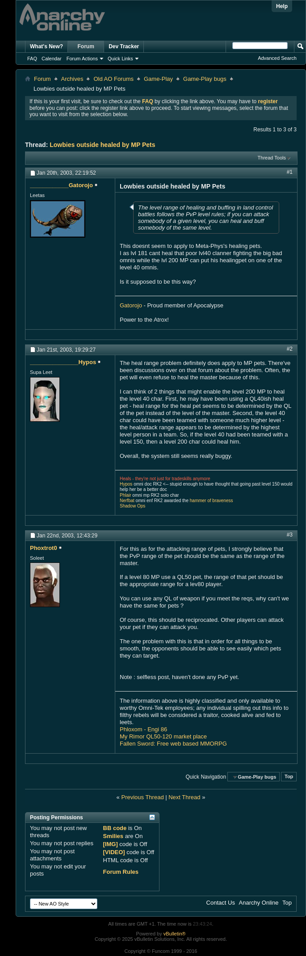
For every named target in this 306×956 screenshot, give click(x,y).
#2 (290, 349)
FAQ (32, 58)
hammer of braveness (211, 500)
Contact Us (220, 902)
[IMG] (110, 844)
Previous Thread (142, 797)
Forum (86, 46)
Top (289, 777)
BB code (115, 828)
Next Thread (184, 797)
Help (282, 6)
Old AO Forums (113, 78)
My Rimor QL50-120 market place (163, 736)
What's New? (46, 46)
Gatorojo (131, 305)
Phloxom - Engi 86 (143, 729)
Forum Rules (120, 871)
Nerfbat (127, 500)
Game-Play (158, 78)
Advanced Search (277, 58)
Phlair (125, 495)
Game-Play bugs (204, 78)
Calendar (52, 58)
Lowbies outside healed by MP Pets (102, 144)
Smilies (113, 836)
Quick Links (120, 58)
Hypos (126, 484)
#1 (290, 172)
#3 (290, 535)
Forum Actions (82, 58)
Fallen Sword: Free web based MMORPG (173, 743)
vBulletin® (174, 933)
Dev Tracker (124, 46)
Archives (72, 78)
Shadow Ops (132, 505)
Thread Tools (272, 157)
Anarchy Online (259, 902)
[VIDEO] (114, 852)
